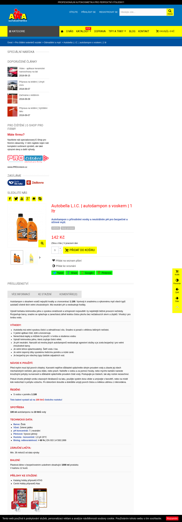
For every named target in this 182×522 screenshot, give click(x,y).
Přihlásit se (88, 12)
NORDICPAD (129, 493)
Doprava (100, 31)
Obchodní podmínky (162, 485)
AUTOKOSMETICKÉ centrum (133, 498)
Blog (132, 31)
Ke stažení (87, 140)
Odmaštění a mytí (52, 42)
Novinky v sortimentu (105, 485)
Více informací (64, 140)
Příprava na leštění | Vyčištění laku (28, 113)
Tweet (100, 118)
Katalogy (83, 30)
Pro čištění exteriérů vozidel (28, 42)
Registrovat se (108, 12)
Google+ (129, 118)
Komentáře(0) (112, 140)
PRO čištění (129, 489)
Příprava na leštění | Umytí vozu (31, 87)
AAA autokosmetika (132, 485)
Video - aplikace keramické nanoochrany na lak (32, 74)
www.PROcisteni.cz (17, 169)
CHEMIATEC (129, 482)
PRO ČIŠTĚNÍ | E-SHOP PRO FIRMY (25, 130)
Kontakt (143, 31)
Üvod (9, 42)
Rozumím (172, 518)
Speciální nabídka (14, 53)
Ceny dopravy (159, 482)
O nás (69, 31)
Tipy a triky (117, 31)
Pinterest (147, 118)
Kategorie (17, 31)
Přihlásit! (127, 456)
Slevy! (98, 482)
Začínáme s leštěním (29, 98)
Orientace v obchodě (162, 489)
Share (114, 118)
